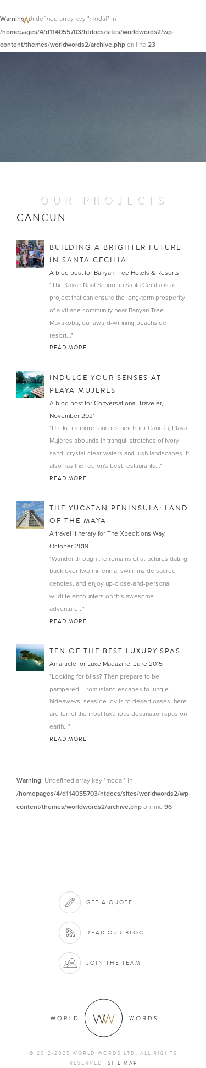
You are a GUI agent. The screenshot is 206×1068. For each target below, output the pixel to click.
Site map (122, 1063)
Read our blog (115, 932)
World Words (70, 19)
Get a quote (109, 902)
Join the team (113, 962)
